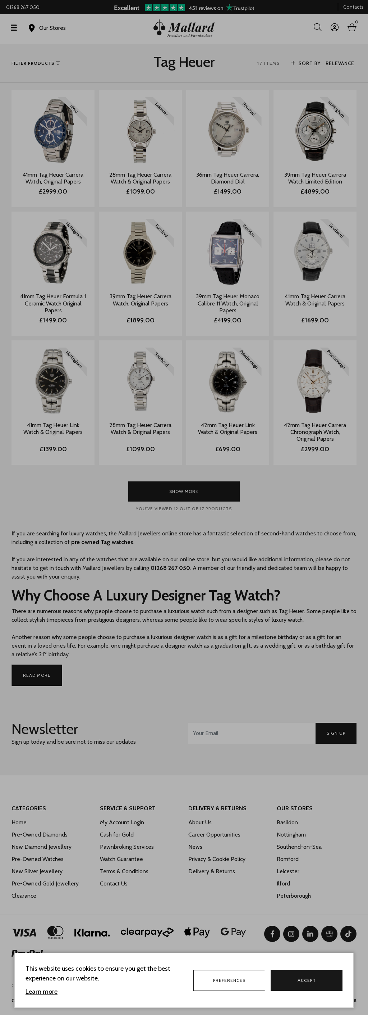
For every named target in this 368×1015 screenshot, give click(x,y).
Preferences (229, 980)
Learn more (42, 992)
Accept (307, 980)
